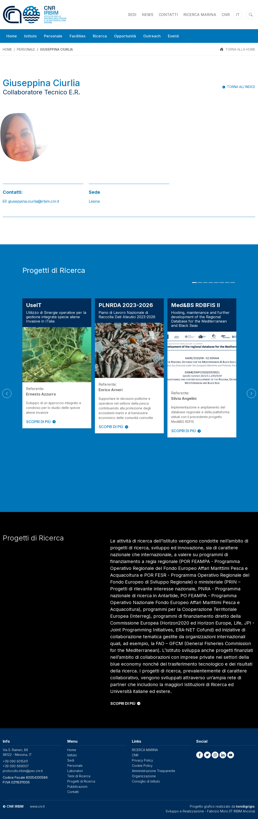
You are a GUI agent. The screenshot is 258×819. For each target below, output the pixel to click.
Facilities (78, 36)
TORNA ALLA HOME (240, 49)
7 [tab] (227, 282)
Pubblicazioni (77, 786)
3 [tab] (205, 282)
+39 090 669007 (16, 766)
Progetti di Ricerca (81, 781)
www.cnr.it (37, 806)
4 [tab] (210, 282)
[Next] (251, 393)
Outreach (152, 36)
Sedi (132, 14)
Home (11, 36)
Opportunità (125, 36)
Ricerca (100, 36)
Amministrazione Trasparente (153, 771)
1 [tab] (194, 282)
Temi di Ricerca (78, 776)
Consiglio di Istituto (146, 781)
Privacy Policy (142, 760)
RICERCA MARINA (199, 14)
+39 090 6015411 (15, 761)
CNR (226, 14)
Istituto (30, 36)
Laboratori (75, 771)
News (147, 14)
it (238, 14)
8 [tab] (232, 282)
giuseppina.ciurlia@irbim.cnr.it (33, 201)
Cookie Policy (142, 765)
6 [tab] (221, 282)
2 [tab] (200, 282)
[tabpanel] (57, 363)
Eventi (173, 36)
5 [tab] (216, 282)
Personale (53, 36)
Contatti (168, 14)
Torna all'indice (241, 87)
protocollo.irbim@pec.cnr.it (23, 771)
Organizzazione (144, 776)
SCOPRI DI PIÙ (41, 421)
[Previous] (6, 393)
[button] (199, 755)
